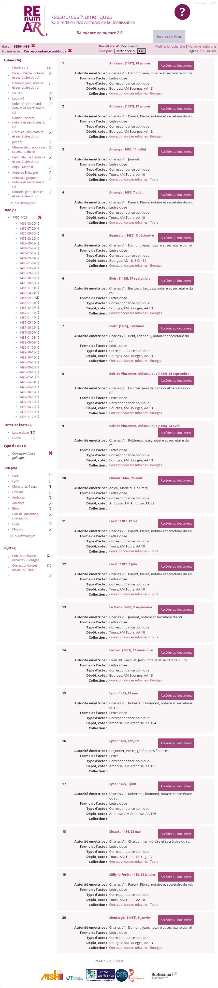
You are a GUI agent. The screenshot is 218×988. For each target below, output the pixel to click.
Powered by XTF (205, 3)
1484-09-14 (27, 258)
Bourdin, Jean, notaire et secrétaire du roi (27, 194)
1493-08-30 (27, 367)
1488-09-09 (27, 342)
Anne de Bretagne (25, 172)
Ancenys (18, 503)
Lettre (16, 438)
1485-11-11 (27, 288)
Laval (16, 524)
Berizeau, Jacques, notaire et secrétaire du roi (29, 182)
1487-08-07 (27, 332)
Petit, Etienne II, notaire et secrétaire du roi (28, 159)
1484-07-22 (27, 253)
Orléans (17, 492)
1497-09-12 (27, 402)
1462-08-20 (27, 223)
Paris (15, 476)
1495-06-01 (27, 382)
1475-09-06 (27, 233)
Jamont (17, 142)
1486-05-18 (27, 298)
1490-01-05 (27, 347)
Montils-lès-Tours (24, 486)
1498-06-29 (27, 407)
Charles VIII (20, 68)
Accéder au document (176, 65)
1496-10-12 (27, 392)
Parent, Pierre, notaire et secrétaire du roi (27, 75)
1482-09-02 (27, 243)
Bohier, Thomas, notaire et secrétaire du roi (29, 122)
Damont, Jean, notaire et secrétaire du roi (27, 85)
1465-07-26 (27, 228)
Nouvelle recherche (202, 46)
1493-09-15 (27, 372)
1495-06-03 (27, 387)
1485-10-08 (27, 283)
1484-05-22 (27, 248)
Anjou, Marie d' (23, 167)
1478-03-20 (27, 238)
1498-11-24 (27, 417)
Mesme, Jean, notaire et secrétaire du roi (29, 149)
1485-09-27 (27, 268)
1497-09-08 (27, 397)
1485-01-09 (27, 263)
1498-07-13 (27, 412)
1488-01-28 (27, 337)
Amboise (18, 497)
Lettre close (20, 432)
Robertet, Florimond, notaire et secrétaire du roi (29, 108)
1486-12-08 (27, 308)
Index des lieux (169, 36)
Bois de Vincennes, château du (25, 516)
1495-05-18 (27, 377)
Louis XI (17, 93)
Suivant (211, 51)
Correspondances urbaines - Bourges (25, 558)
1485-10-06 (27, 278)
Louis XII (18, 98)
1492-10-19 (27, 357)
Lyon (15, 481)
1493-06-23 (27, 362)
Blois (15, 508)
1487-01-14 (27, 313)
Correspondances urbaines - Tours (24, 567)
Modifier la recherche (169, 46)
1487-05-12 (27, 322)
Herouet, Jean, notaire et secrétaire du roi (27, 134)
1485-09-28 (27, 273)
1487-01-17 (27, 317)
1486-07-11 (27, 303)
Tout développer (22, 203)
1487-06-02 (27, 327)
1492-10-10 (27, 352)
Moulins (18, 529)
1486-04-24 (27, 293)
